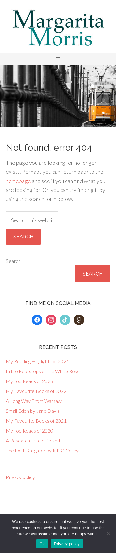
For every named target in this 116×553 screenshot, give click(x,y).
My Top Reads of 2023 (29, 381)
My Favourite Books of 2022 (36, 391)
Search (13, 261)
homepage (18, 180)
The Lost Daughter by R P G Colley (42, 450)
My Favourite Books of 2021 (36, 421)
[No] (108, 533)
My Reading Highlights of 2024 (37, 361)
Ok (42, 544)
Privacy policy (20, 477)
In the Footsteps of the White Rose (43, 371)
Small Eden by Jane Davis (32, 411)
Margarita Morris (58, 27)
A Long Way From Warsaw (34, 401)
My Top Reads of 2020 (29, 430)
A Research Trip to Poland (33, 440)
